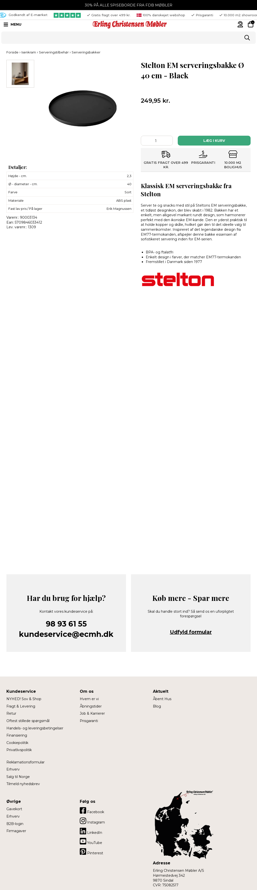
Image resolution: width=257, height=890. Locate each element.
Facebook (92, 810)
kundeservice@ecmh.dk (66, 634)
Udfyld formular (191, 632)
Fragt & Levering (20, 706)
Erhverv (13, 769)
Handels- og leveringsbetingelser (34, 728)
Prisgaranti (89, 721)
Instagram (92, 820)
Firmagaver (16, 831)
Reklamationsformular (25, 762)
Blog (157, 706)
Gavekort (14, 809)
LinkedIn (91, 831)
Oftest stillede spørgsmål (27, 721)
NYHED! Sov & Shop (23, 699)
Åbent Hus (162, 699)
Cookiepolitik (17, 743)
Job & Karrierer (92, 713)
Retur (11, 713)
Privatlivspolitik (19, 750)
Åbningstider (91, 706)
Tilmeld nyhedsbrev (23, 784)
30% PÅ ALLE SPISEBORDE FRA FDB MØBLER (128, 5)
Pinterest (91, 851)
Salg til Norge (18, 777)
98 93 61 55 (66, 623)
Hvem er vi (89, 699)
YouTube (91, 841)
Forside (12, 52)
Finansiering (16, 735)
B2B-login (14, 824)
